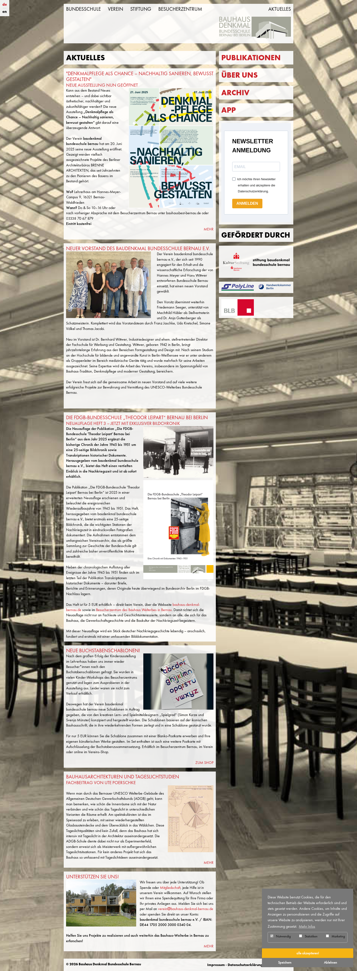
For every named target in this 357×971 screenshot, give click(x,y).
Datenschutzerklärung (245, 965)
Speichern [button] (284, 962)
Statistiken (308, 936)
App (228, 110)
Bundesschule (83, 9)
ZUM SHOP (204, 762)
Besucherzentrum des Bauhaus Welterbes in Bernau (134, 609)
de (4, 4)
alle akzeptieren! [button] (307, 953)
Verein (115, 9)
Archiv (235, 93)
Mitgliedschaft (170, 887)
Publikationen (251, 58)
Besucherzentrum (180, 9)
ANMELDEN (247, 203)
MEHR (208, 229)
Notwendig (280, 936)
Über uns (239, 75)
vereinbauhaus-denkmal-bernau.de (185, 908)
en (4, 11)
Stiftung (140, 9)
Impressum (216, 965)
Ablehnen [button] (330, 962)
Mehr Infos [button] (307, 926)
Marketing (335, 936)
